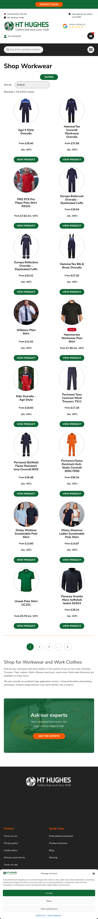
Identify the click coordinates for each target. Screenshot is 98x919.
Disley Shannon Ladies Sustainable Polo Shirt (71, 533)
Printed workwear (58, 843)
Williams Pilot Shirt (26, 331)
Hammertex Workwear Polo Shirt (71, 338)
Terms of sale (11, 864)
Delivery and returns (14, 857)
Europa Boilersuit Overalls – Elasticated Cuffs (72, 199)
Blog (51, 850)
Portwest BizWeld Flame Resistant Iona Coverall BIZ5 (26, 466)
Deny (49, 901)
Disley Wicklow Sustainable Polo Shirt (26, 533)
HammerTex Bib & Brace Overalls (72, 265)
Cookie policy (10, 850)
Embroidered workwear (61, 836)
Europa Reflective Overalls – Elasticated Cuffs (26, 265)
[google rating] (74, 26)
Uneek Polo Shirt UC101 (26, 603)
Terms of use (10, 836)
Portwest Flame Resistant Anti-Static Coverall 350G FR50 (72, 466)
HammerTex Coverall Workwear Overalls (72, 132)
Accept (49, 893)
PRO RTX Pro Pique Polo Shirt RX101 (26, 202)
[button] (93, 873)
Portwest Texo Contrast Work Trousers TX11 (72, 398)
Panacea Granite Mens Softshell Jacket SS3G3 (72, 599)
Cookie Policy (40, 915)
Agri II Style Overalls (26, 131)
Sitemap (53, 857)
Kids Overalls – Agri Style (26, 398)
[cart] (90, 36)
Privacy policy (11, 843)
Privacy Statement (54, 915)
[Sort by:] (32, 84)
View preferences (49, 908)
